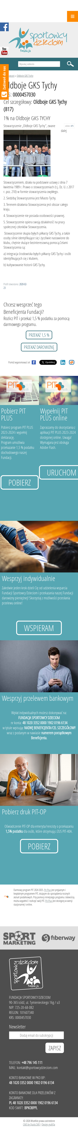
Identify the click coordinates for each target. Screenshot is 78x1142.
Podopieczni (8, 75)
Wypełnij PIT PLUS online (54, 414)
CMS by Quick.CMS (31, 1124)
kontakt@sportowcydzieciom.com (37, 1067)
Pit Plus (47, 890)
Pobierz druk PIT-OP (24, 811)
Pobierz (19, 482)
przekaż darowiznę (39, 347)
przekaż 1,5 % (39, 335)
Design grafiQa (48, 1124)
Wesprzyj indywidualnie (28, 578)
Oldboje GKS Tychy (25, 75)
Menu (72, 16)
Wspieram (39, 627)
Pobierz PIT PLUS (13, 414)
